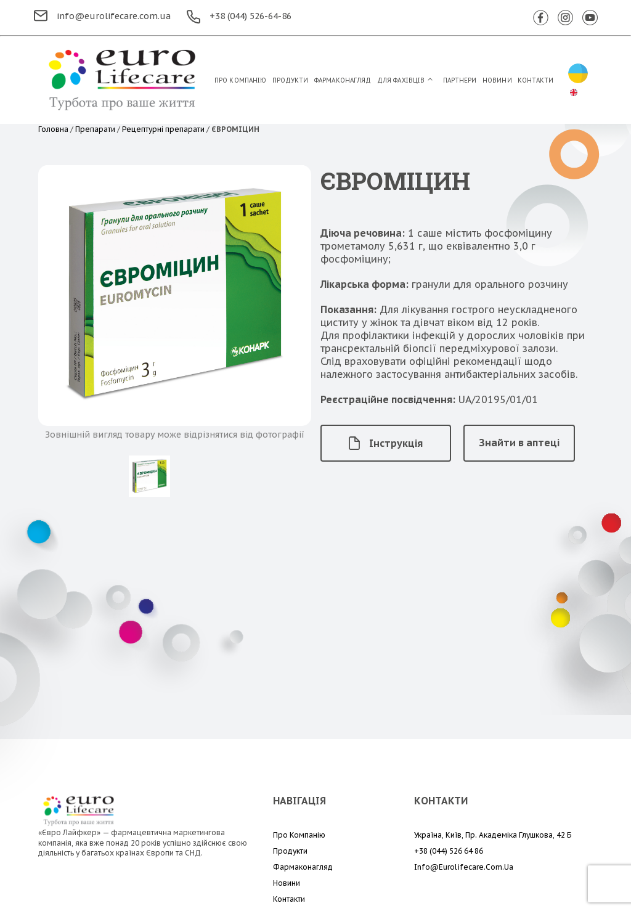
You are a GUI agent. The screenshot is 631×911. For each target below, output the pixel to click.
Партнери (460, 80)
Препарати (95, 129)
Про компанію (240, 80)
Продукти (290, 80)
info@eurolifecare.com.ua (102, 16)
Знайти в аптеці (519, 442)
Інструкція (386, 443)
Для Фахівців (401, 80)
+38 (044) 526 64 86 (448, 851)
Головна (53, 129)
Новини (497, 80)
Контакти (535, 80)
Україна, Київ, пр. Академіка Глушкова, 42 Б (492, 835)
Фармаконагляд (342, 80)
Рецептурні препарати (163, 129)
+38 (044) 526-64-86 (239, 16)
